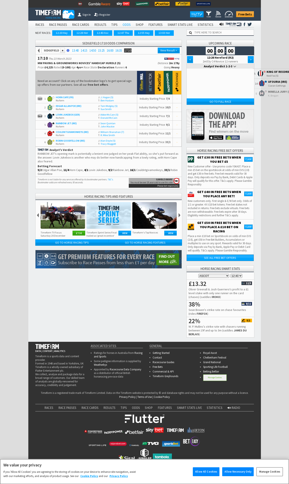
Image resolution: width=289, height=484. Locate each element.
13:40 (75, 50)
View (124, 233)
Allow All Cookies (206, 475)
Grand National (212, 362)
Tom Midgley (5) (108, 106)
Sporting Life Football (215, 367)
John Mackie (106, 126)
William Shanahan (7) (111, 132)
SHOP (140, 25)
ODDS (127, 25)
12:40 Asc (103, 33)
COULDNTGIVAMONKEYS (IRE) (72, 132)
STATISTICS (205, 25)
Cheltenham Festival (214, 357)
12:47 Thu (123, 33)
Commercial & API (163, 371)
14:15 (84, 50)
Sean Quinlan (106, 123)
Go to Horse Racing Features (145, 242)
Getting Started (161, 353)
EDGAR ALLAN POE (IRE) (68, 106)
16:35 (118, 50)
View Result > (168, 50)
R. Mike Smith (106, 135)
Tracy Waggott (107, 143)
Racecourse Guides (163, 362)
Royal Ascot (210, 353)
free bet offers (98, 85)
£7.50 (79, 233)
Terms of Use (144, 397)
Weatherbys (100, 365)
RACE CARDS (80, 25)
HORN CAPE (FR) (65, 97)
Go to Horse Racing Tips (72, 242)
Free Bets (245, 14)
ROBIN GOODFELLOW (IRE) (70, 140)
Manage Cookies (215, 377)
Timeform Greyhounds (165, 376)
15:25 (101, 50)
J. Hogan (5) (105, 97)
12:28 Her (82, 33)
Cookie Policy (162, 397)
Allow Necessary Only (238, 475)
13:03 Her (164, 33)
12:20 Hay (62, 33)
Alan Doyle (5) (106, 140)
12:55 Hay (144, 33)
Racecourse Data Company (125, 369)
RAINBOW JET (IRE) (66, 123)
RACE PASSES (58, 25)
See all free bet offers (220, 258)
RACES (39, 25)
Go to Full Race (220, 101)
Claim (248, 159)
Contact (157, 357)
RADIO (233, 408)
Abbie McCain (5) (108, 114)
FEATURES (155, 25)
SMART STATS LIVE (180, 25)
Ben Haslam (106, 100)
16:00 (110, 50)
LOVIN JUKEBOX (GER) (68, 114)
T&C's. (111, 179)
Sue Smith (105, 109)
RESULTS (100, 25)
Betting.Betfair (211, 371)
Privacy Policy (127, 397)
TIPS (114, 25)
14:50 (92, 50)
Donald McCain (107, 117)
